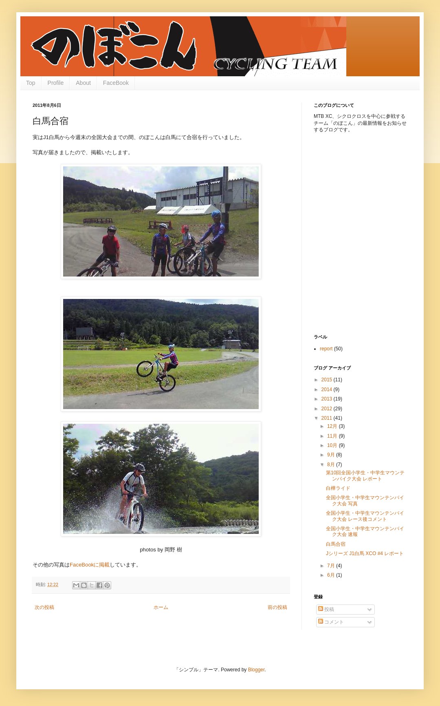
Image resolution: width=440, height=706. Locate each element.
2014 (327, 389)
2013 (327, 399)
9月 (331, 455)
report (326, 349)
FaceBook (116, 83)
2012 (327, 409)
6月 (331, 575)
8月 (331, 464)
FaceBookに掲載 (90, 565)
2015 (327, 380)
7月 (331, 566)
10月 (333, 445)
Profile (56, 83)
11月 (333, 436)
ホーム (161, 607)
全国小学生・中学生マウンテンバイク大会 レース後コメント (365, 516)
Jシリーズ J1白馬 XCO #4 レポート (365, 553)
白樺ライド (338, 488)
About (83, 83)
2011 (327, 418)
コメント (331, 622)
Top (30, 83)
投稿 (326, 609)
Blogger (256, 670)
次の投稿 (44, 607)
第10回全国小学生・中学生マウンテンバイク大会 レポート (365, 475)
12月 (333, 426)
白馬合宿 (335, 544)
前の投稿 (277, 607)
